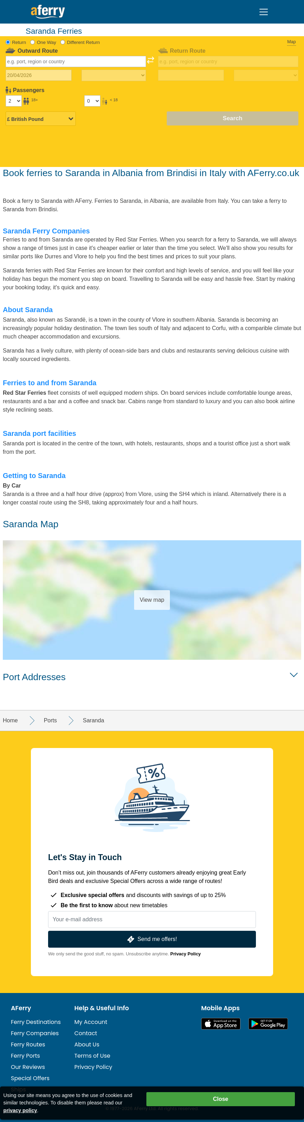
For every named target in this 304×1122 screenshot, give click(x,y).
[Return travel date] (191, 75)
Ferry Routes (28, 1044)
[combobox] (76, 61)
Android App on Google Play (268, 1024)
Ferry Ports (25, 1056)
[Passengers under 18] (92, 101)
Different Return (83, 42)
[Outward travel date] (39, 75)
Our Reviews (28, 1067)
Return (19, 42)
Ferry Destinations (36, 1022)
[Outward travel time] (113, 76)
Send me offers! (151, 939)
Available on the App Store (220, 1024)
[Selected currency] (40, 119)
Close (221, 1099)
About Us (86, 1044)
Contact (85, 1033)
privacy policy (20, 1110)
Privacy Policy (185, 953)
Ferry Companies (35, 1033)
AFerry (21, 1008)
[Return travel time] (266, 76)
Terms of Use (92, 1056)
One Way (46, 42)
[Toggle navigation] (263, 12)
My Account (90, 1022)
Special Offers (30, 1078)
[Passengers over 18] (14, 101)
